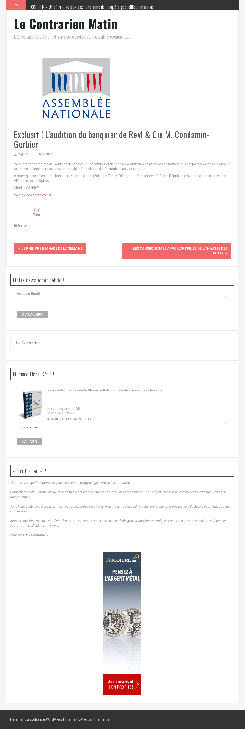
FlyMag (81, 719)
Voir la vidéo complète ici (32, 195)
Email (36, 215)
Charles (47, 154)
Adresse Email (28, 294)
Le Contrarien (28, 343)
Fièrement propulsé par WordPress (36, 719)
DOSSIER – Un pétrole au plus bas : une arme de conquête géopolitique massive (91, 7)
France (22, 225)
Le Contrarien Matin (66, 23)
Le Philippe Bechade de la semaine (50, 248)
